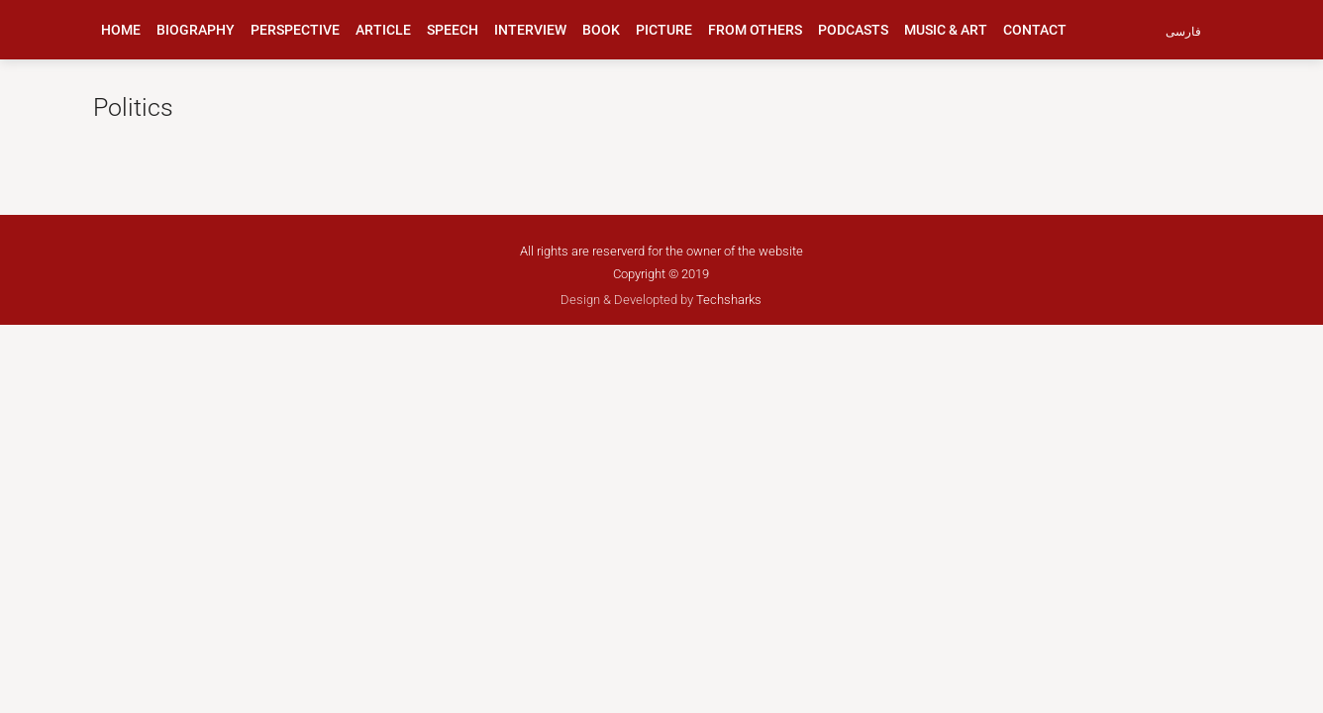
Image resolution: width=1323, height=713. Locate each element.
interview (530, 30)
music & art (945, 30)
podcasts (853, 30)
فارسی (1183, 32)
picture (664, 30)
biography (195, 30)
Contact (1035, 30)
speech (452, 30)
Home (121, 30)
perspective (295, 30)
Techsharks (729, 299)
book (601, 30)
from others (755, 30)
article (383, 30)
